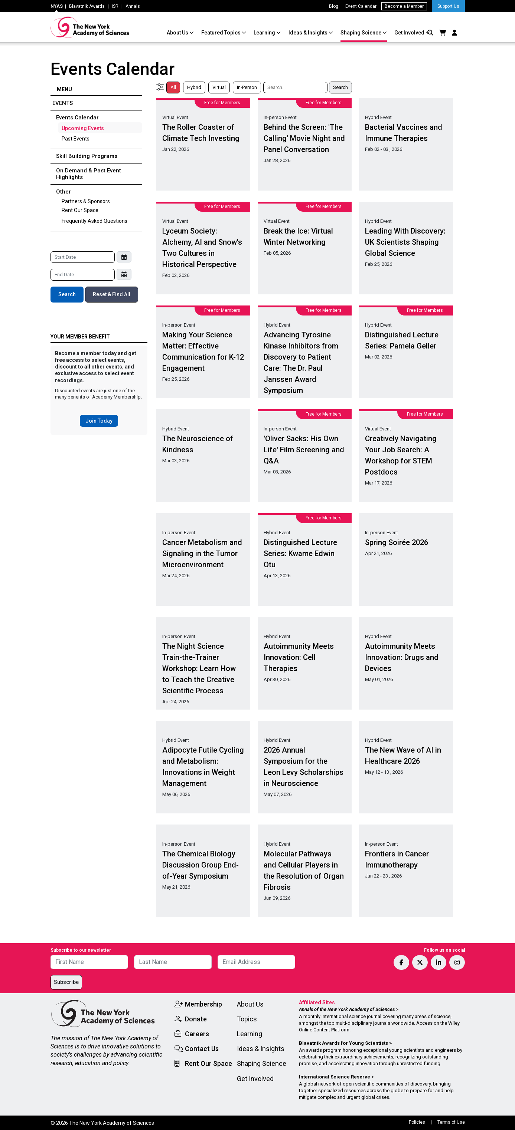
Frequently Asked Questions (94, 221)
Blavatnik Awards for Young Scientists (343, 1043)
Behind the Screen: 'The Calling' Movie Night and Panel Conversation (304, 138)
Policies (417, 1122)
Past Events (75, 139)
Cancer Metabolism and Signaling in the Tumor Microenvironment (202, 553)
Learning (265, 33)
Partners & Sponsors (86, 201)
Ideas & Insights (309, 33)
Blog (333, 6)
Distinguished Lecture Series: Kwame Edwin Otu (300, 553)
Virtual (219, 87)
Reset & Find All (111, 294)
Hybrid (194, 87)
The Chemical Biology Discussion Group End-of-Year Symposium (200, 864)
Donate (196, 1019)
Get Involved (410, 33)
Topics (247, 1019)
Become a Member (404, 6)
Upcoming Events (83, 128)
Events (62, 103)
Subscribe (66, 982)
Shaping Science (361, 33)
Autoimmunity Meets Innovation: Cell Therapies (299, 657)
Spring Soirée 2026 (396, 542)
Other (63, 191)
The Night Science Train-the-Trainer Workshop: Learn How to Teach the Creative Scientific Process (199, 668)
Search (67, 294)
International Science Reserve (334, 1077)
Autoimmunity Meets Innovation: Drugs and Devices (402, 657)
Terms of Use (451, 1122)
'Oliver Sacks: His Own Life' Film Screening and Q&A (304, 449)
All (173, 87)
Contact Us (202, 1049)
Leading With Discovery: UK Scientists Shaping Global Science (405, 242)
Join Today (99, 421)
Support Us (448, 6)
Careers (197, 1034)
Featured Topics (221, 33)
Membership (203, 1004)
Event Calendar (361, 6)
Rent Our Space (80, 210)
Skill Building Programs (86, 156)
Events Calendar (77, 117)
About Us (178, 33)
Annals (133, 6)
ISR (115, 6)
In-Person (247, 87)
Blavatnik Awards (87, 6)
